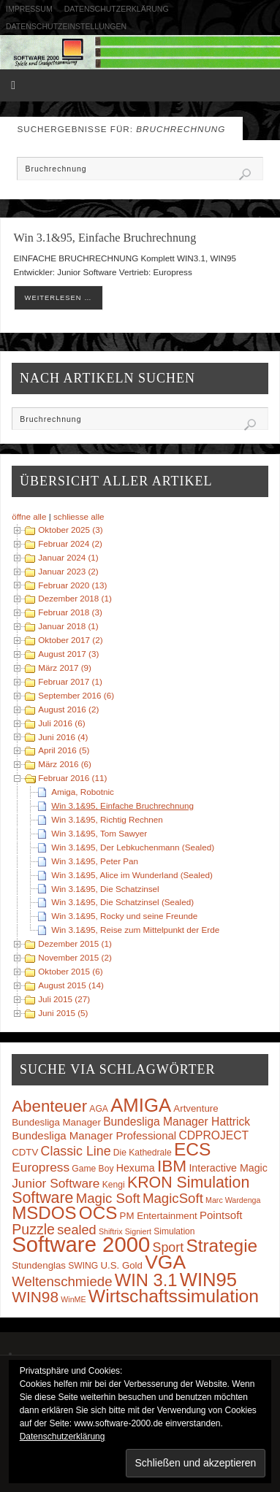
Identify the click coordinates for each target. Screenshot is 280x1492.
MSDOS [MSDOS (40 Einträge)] (44, 1213)
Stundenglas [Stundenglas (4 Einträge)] (39, 1265)
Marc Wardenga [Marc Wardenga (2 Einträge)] (232, 1200)
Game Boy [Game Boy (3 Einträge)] (92, 1169)
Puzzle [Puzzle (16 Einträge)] (33, 1229)
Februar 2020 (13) (72, 585)
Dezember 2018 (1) (75, 598)
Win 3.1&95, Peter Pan (94, 861)
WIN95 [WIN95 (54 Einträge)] (208, 1279)
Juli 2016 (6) (61, 723)
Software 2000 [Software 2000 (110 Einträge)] (81, 1244)
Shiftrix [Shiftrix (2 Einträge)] (111, 1231)
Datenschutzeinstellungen (66, 26)
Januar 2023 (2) (68, 571)
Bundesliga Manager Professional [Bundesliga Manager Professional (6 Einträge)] (94, 1135)
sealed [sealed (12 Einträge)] (76, 1230)
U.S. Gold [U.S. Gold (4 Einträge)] (121, 1265)
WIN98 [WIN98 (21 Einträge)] (35, 1296)
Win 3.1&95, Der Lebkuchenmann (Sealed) (132, 847)
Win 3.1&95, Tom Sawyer (99, 833)
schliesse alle (79, 516)
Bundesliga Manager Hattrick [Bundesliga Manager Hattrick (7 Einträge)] (176, 1121)
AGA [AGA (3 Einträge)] (98, 1109)
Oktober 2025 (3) (70, 529)
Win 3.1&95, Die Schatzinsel (105, 888)
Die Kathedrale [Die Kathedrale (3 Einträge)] (142, 1152)
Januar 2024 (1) (68, 557)
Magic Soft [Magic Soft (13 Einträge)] (108, 1198)
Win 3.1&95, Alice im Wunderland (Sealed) (132, 875)
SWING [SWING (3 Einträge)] (83, 1266)
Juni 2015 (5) (63, 1013)
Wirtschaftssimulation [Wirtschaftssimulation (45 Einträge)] (173, 1296)
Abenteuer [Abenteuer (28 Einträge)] (49, 1106)
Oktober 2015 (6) (70, 971)
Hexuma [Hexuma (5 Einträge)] (135, 1168)
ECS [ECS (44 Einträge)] (192, 1149)
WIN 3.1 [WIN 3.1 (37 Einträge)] (146, 1280)
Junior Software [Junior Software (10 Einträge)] (55, 1183)
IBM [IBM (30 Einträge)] (171, 1165)
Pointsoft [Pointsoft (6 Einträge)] (221, 1215)
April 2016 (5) (63, 750)
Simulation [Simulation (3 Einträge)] (174, 1231)
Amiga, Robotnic (82, 791)
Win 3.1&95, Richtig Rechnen (107, 819)
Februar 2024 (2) (70, 543)
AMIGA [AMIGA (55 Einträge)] (140, 1105)
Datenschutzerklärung (116, 8)
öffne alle (29, 516)
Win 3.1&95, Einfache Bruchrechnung (105, 238)
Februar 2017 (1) (70, 681)
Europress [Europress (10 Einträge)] (40, 1167)
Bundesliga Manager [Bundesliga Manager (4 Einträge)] (56, 1122)
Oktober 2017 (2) (70, 640)
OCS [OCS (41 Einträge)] (98, 1213)
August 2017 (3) (68, 653)
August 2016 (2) (68, 709)
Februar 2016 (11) (72, 777)
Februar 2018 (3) (70, 612)
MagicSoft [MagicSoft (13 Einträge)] (173, 1198)
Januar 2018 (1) (68, 626)
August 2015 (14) (71, 985)
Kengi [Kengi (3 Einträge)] (113, 1185)
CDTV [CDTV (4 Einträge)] (25, 1152)
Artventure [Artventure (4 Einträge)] (195, 1108)
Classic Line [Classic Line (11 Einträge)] (76, 1151)
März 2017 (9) (64, 667)
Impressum (29, 8)
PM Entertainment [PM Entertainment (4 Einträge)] (158, 1215)
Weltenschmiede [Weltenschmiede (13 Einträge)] (62, 1281)
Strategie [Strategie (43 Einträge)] (221, 1245)
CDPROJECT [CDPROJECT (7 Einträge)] (213, 1135)
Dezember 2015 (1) (75, 943)
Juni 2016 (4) (63, 737)
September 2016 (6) (76, 695)
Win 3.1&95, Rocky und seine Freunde (124, 915)
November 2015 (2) (75, 957)
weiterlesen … (58, 297)
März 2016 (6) (64, 764)
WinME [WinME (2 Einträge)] (73, 1299)
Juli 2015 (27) (64, 999)
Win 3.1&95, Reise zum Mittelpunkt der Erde (135, 929)
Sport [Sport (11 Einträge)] (168, 1247)
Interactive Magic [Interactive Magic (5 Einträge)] (228, 1168)
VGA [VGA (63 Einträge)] (165, 1262)
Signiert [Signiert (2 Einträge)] (138, 1231)
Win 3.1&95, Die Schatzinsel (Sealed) (122, 902)
